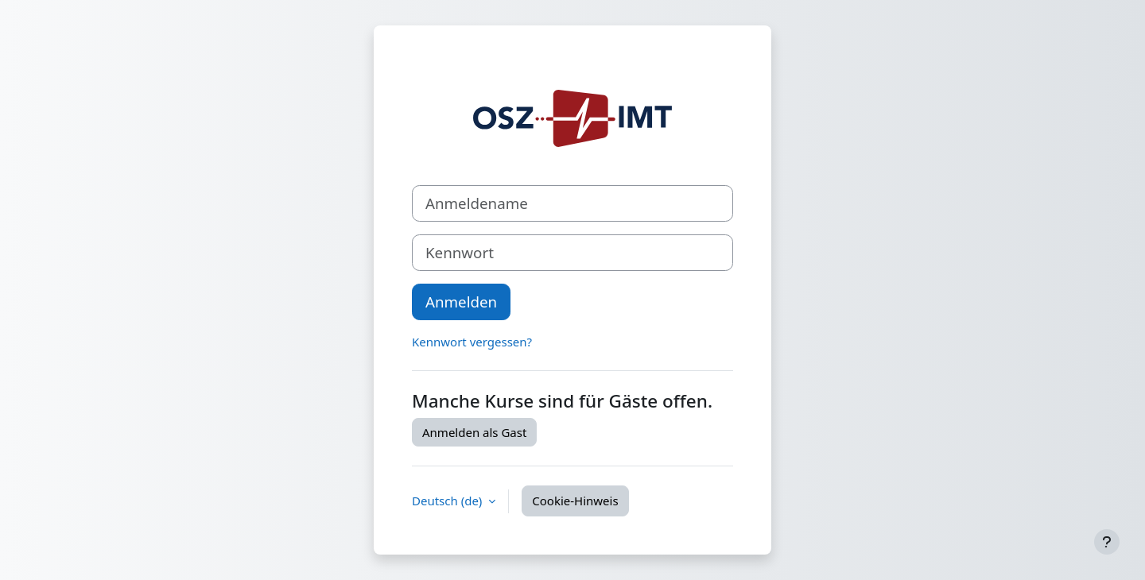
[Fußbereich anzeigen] (1107, 542)
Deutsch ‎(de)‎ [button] (448, 500)
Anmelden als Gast (474, 432)
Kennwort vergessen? (472, 342)
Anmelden (461, 301)
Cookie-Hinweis (575, 500)
